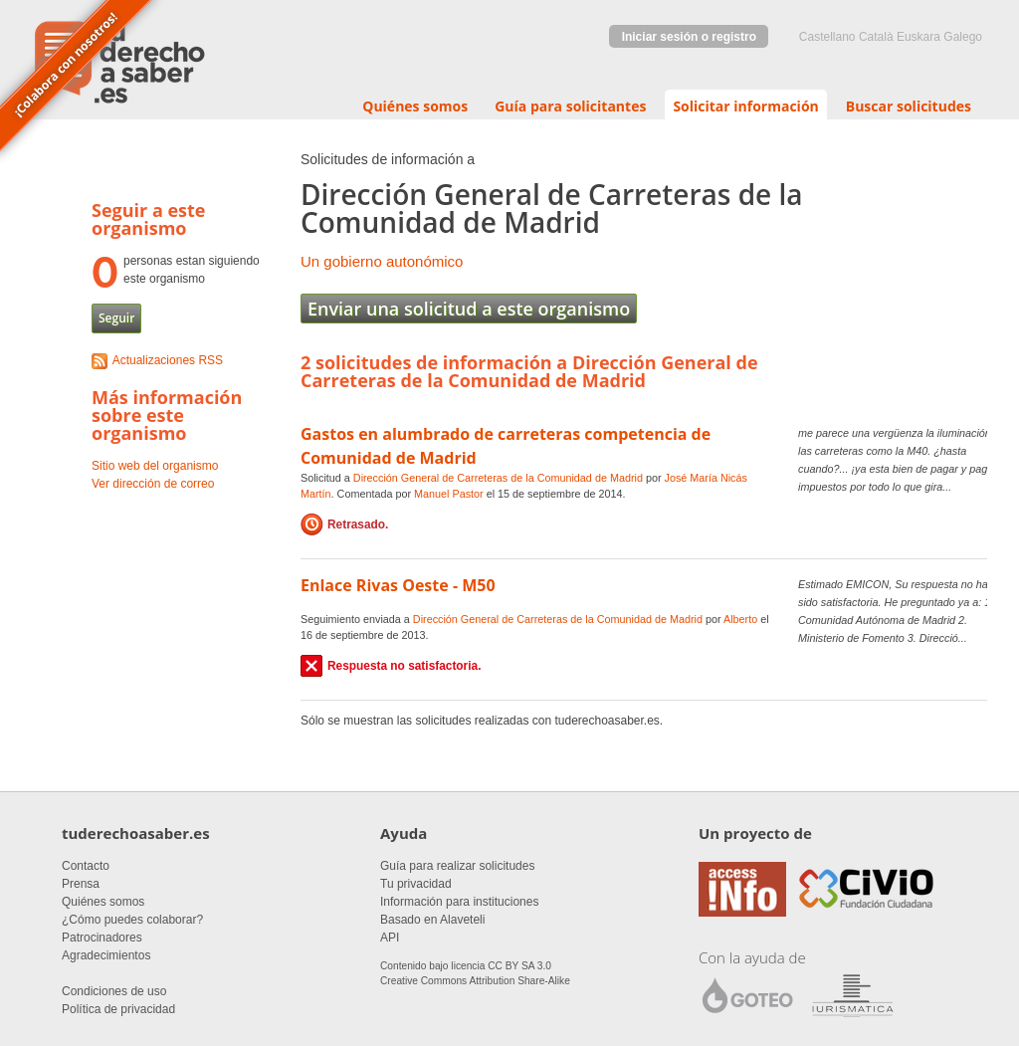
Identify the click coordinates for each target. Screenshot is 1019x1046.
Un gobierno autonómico (382, 261)
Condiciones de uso (114, 991)
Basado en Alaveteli (432, 920)
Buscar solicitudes (908, 106)
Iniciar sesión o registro (689, 37)
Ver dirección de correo (153, 484)
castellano (827, 37)
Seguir (116, 318)
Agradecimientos (106, 955)
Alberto (740, 619)
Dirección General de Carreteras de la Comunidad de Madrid (498, 478)
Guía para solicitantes (570, 106)
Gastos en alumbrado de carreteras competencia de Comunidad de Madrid (506, 446)
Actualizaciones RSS (167, 360)
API (389, 937)
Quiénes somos (415, 106)
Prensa (81, 884)
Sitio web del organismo (155, 466)
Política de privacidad (118, 1009)
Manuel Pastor (449, 494)
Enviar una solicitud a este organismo (468, 308)
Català (876, 37)
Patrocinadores (102, 937)
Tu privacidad (416, 884)
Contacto (85, 866)
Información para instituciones (459, 902)
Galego (962, 37)
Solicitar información (745, 106)
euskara (918, 37)
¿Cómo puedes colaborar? (132, 920)
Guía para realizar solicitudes (457, 866)
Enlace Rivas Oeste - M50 (398, 585)
